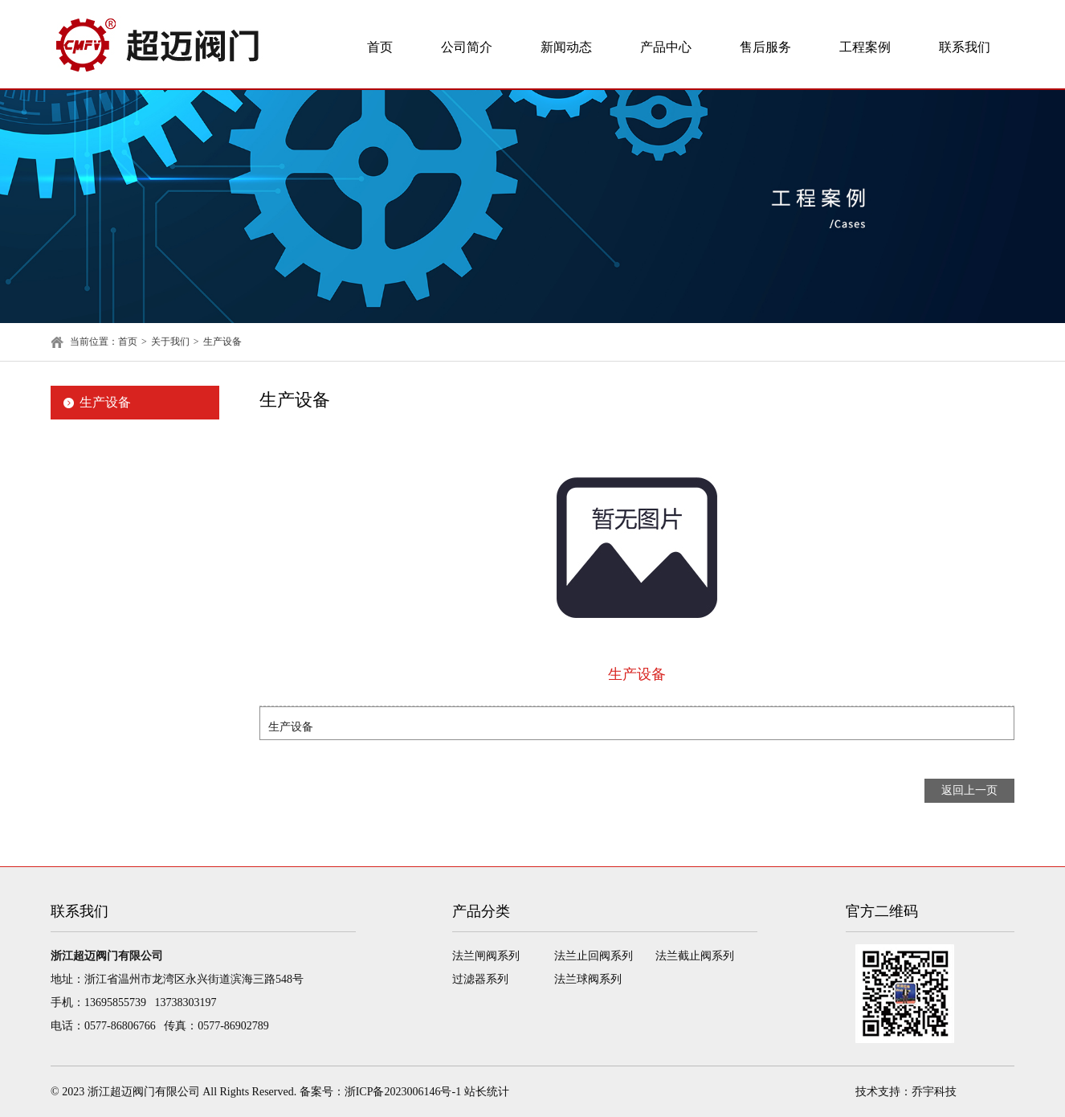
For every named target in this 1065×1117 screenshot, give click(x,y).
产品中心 (666, 47)
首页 (380, 47)
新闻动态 (566, 47)
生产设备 (222, 341)
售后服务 (765, 47)
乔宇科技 (934, 1092)
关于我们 (170, 341)
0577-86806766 (120, 1026)
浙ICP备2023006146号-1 (403, 1092)
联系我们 (964, 47)
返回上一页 (969, 790)
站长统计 (486, 1092)
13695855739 (115, 1002)
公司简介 (466, 47)
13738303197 (186, 1002)
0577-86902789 (233, 1026)
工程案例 (865, 47)
